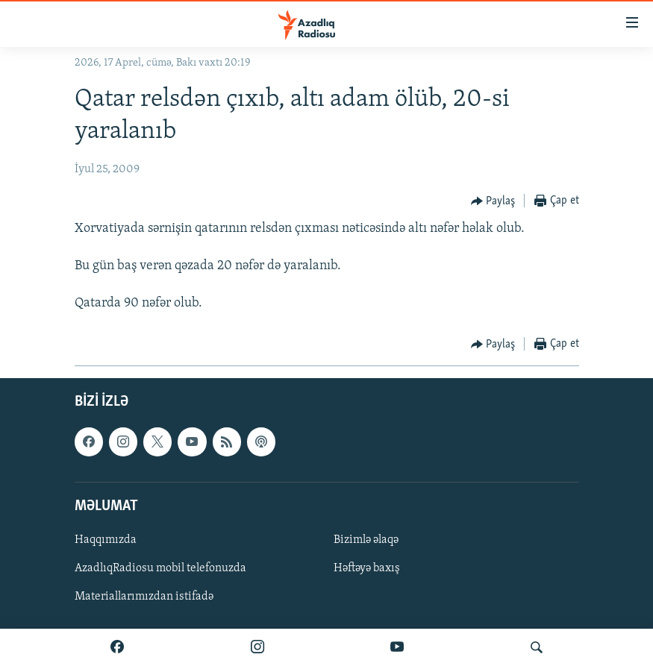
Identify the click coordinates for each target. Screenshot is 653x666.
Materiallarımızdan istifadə (144, 597)
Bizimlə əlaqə (366, 540)
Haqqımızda (106, 540)
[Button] (493, 201)
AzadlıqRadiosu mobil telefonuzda (160, 568)
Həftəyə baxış (367, 568)
